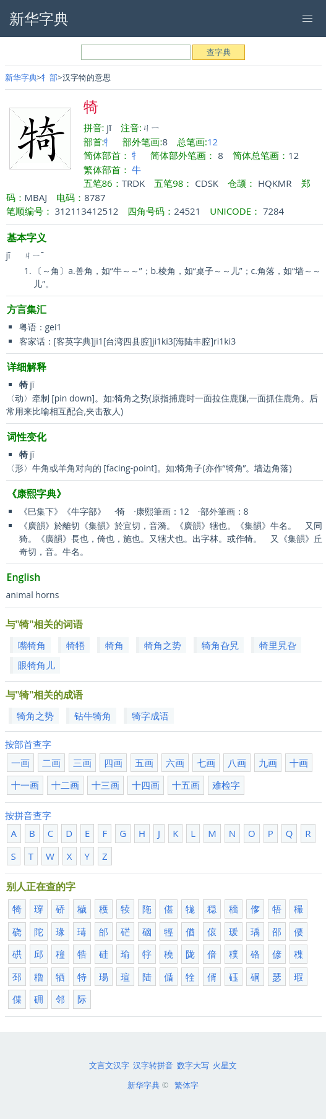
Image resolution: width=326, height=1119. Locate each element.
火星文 (225, 1065)
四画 (113, 763)
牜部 (49, 77)
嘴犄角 (32, 645)
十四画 (146, 785)
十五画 (186, 785)
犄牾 (75, 645)
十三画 (105, 785)
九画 (268, 763)
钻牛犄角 (92, 716)
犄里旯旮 (277, 645)
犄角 (114, 645)
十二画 (65, 785)
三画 (82, 763)
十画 (299, 763)
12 (212, 141)
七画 (206, 763)
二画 (51, 763)
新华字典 (21, 77)
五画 (144, 763)
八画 (237, 763)
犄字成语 (150, 716)
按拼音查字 (28, 815)
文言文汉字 (109, 1065)
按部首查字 (28, 744)
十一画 (25, 785)
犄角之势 (162, 645)
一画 (20, 763)
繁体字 (186, 1085)
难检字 (226, 785)
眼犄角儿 (36, 665)
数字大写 (193, 1065)
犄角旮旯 (220, 645)
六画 (175, 763)
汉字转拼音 (153, 1065)
